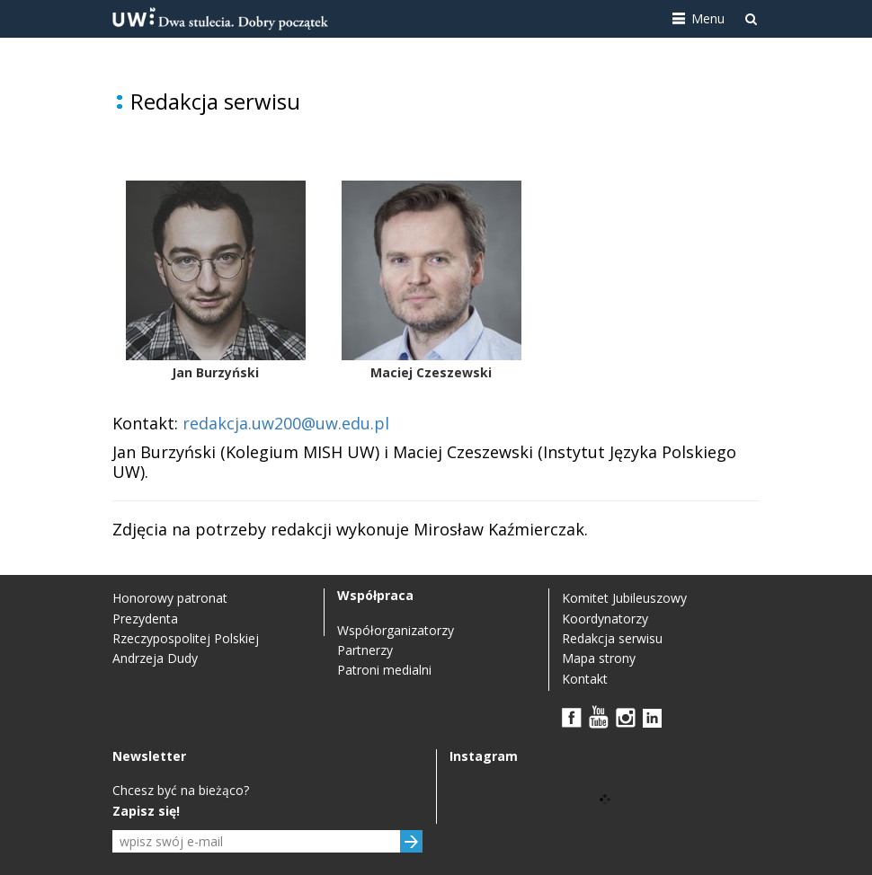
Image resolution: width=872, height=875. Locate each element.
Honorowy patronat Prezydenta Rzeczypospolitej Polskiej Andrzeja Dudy (185, 628)
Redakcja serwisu (612, 638)
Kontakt (585, 678)
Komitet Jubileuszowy (624, 597)
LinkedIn (653, 717)
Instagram (626, 717)
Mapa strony (599, 658)
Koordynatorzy (605, 618)
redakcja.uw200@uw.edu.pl (285, 423)
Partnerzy (365, 649)
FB (572, 717)
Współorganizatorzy (395, 630)
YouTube (599, 717)
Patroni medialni (384, 669)
